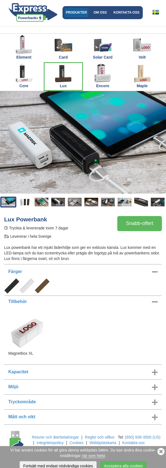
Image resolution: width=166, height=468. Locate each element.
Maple (142, 75)
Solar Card (103, 46)
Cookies (76, 443)
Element (23, 46)
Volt (142, 46)
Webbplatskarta (102, 443)
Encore (102, 75)
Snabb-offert (139, 223)
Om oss (100, 12)
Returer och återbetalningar (55, 437)
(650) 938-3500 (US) (142, 437)
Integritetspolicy (50, 443)
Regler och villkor (100, 437)
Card (63, 46)
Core (23, 75)
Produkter (76, 12)
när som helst (93, 463)
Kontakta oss (126, 12)
